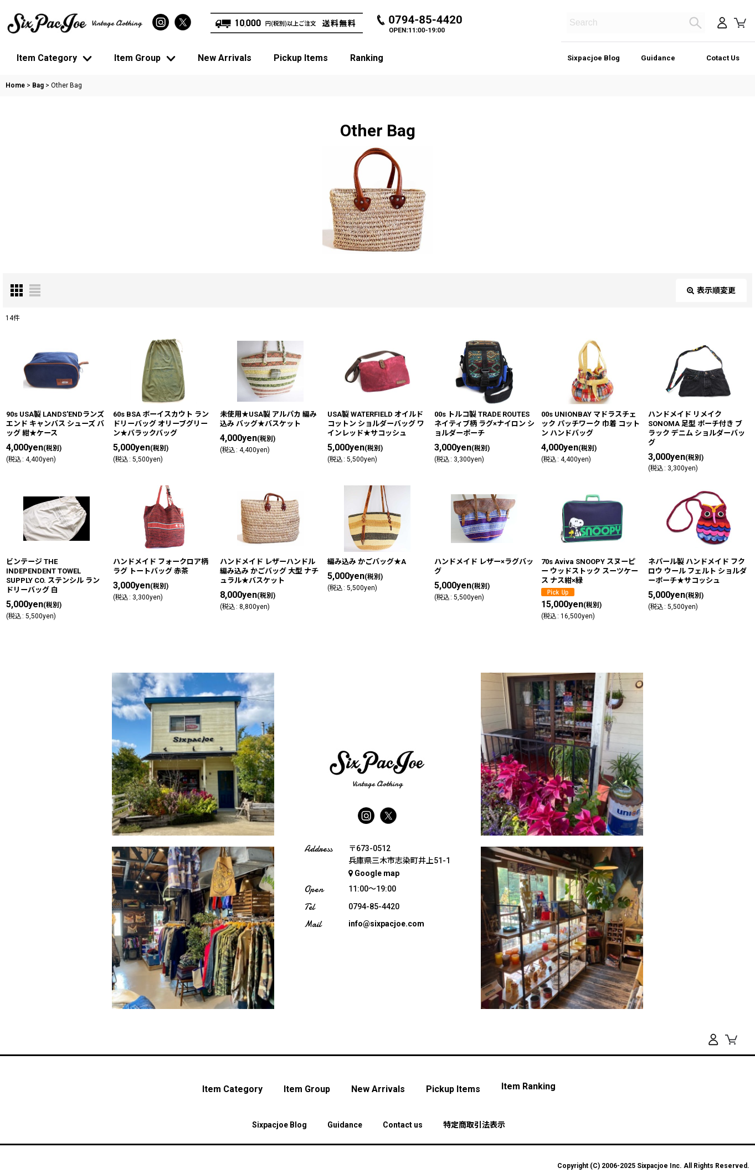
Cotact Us (722, 58)
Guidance (658, 58)
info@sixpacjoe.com (386, 923)
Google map (373, 873)
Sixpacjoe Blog (593, 58)
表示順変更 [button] (711, 290)
